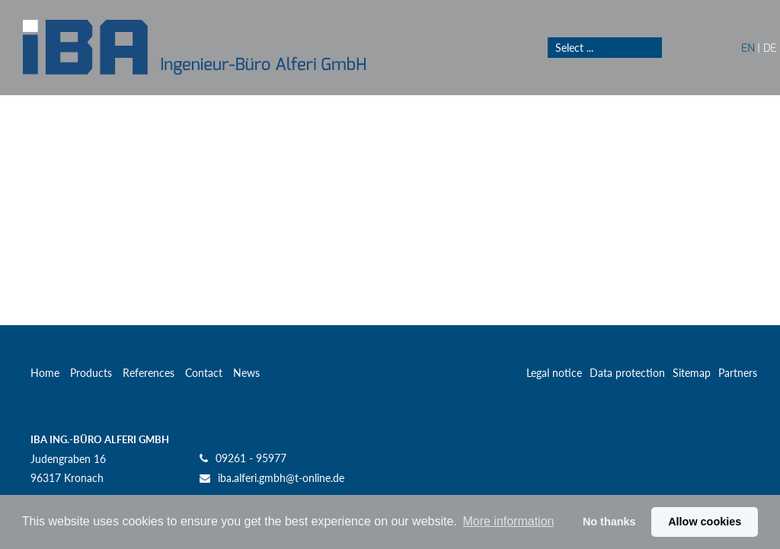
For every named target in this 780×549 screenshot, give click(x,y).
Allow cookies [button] (704, 521)
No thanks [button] (609, 521)
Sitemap (692, 372)
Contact (203, 372)
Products (91, 372)
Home (44, 372)
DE (769, 47)
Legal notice (554, 372)
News (246, 372)
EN (747, 47)
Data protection (627, 372)
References (148, 372)
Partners (737, 372)
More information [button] (508, 521)
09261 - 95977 (251, 458)
